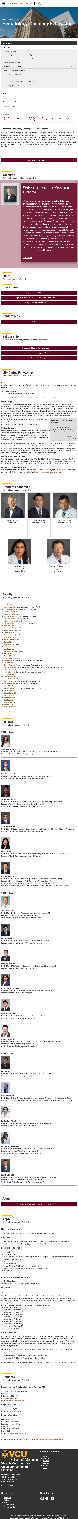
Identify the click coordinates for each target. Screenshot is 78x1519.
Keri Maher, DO (9, 644)
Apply (66, 119)
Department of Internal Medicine (20, 3)
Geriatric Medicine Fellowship (12, 62)
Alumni (45, 1447)
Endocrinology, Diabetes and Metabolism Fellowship (18, 55)
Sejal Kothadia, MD (10, 642)
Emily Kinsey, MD (10, 630)
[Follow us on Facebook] (42, 1480)
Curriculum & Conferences (6, 119)
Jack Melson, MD (10, 656)
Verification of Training (9, 106)
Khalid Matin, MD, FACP (12, 651)
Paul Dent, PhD (9, 605)
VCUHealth (7, 1479)
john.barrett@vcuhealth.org (15, 1393)
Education (46, 1440)
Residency (5, 90)
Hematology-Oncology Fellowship (13, 66)
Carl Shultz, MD (9, 681)
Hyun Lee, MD (8, 635)
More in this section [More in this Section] (8, 43)
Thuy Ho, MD (8, 623)
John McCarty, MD (10, 653)
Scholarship (19, 119)
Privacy (3, 1510)
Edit (20, 1514)
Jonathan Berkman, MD (12, 593)
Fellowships (6, 47)
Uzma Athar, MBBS (10, 588)
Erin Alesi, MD (8, 586)
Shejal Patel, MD (9, 667)
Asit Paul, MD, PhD (10, 670)
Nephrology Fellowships (10, 78)
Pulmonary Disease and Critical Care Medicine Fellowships (20, 82)
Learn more (65, 465)
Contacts (74, 119)
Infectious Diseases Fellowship (12, 74)
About (45, 1438)
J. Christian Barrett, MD (12, 591)
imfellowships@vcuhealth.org (16, 1382)
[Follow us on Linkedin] (52, 1480)
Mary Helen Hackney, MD (12, 621)
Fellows (59, 119)
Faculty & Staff (9, 1486)
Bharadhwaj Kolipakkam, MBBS (14, 632)
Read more (27, 259)
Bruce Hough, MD (10, 628)
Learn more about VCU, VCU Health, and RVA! (51, 473)
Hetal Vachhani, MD (10, 683)
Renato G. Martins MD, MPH (13, 649)
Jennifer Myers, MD (10, 658)
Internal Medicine (7, 1467)
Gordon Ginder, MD (10, 614)
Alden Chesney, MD (10, 600)
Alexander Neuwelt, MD (12, 660)
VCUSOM (7, 1482)
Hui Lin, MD (8, 637)
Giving (6, 1484)
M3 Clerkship (6, 94)
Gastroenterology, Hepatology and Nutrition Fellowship (18, 59)
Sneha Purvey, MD (10, 677)
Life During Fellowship (30, 119)
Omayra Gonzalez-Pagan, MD (14, 616)
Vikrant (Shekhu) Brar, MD (13, 595)
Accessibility (11, 1510)
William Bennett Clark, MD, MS (14, 602)
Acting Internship (7, 98)
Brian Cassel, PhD (10, 598)
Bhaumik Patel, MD (10, 665)
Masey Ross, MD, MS (11, 679)
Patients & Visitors (10, 1488)
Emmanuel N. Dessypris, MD (13, 609)
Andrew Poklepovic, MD (12, 672)
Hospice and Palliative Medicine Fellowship (15, 70)
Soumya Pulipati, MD (11, 674)
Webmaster (21, 1510)
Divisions (46, 1445)
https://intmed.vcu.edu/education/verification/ (52, 1421)
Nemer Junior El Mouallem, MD (14, 612)
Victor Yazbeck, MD (10, 688)
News (45, 1449)
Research (46, 1442)
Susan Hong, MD (9, 626)
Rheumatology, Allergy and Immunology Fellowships (18, 86)
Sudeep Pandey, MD (10, 663)
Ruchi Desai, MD (9, 607)
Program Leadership (42, 119)
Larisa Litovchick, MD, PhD (13, 639)
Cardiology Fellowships (10, 51)
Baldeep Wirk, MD (10, 686)
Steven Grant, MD (10, 619)
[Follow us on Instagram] (47, 1480)
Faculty (51, 119)
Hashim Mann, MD (10, 646)
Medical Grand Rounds (9, 102)
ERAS (29, 1225)
